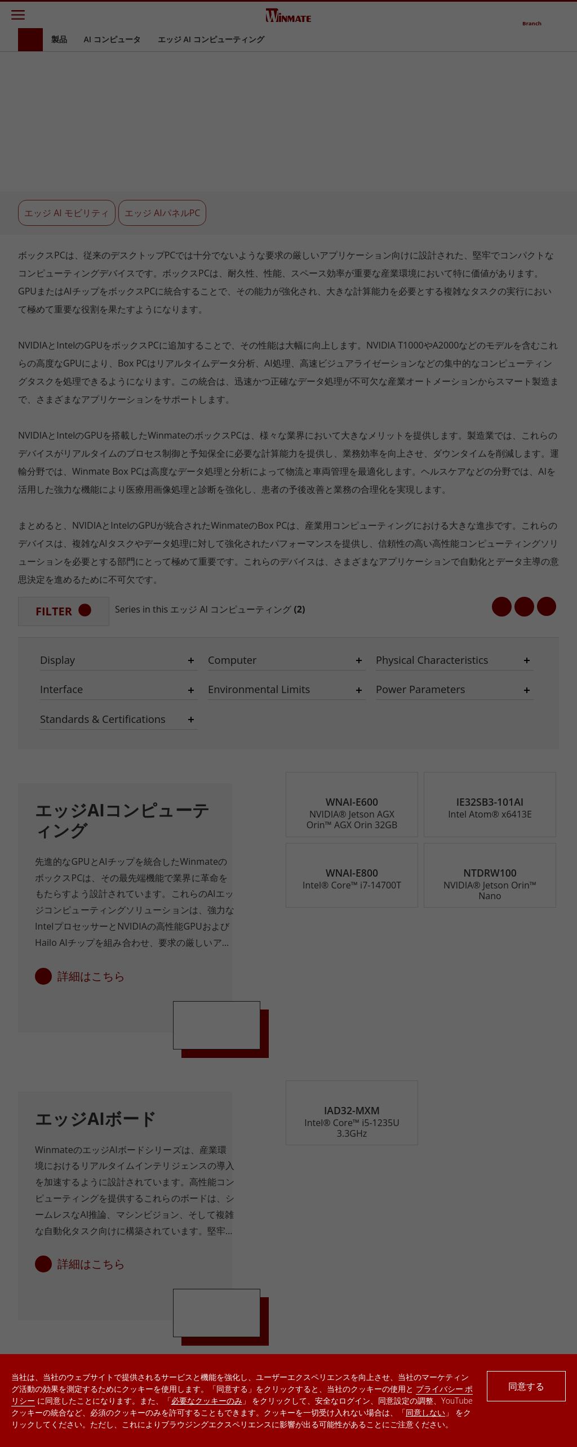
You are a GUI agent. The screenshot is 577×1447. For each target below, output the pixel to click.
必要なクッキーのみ (206, 1400)
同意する (526, 1386)
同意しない (425, 1412)
